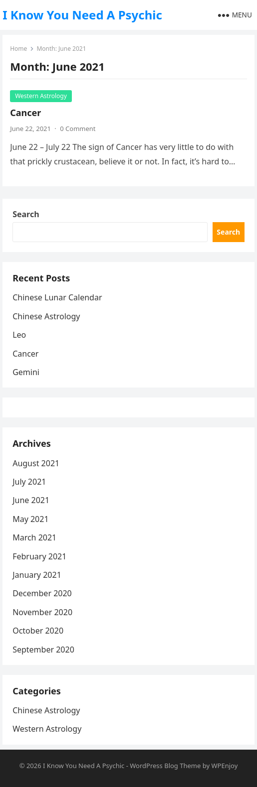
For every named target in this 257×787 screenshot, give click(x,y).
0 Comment (77, 128)
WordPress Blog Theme (165, 765)
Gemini (25, 372)
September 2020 (43, 649)
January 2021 (36, 574)
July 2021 (29, 481)
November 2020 (42, 612)
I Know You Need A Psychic (82, 14)
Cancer (25, 113)
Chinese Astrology (46, 316)
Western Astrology (41, 96)
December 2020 (42, 593)
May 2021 (30, 519)
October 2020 (37, 630)
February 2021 (39, 556)
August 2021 (35, 463)
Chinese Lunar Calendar (57, 297)
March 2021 (34, 537)
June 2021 (30, 500)
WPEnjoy (224, 765)
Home (18, 48)
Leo (19, 334)
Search (25, 214)
